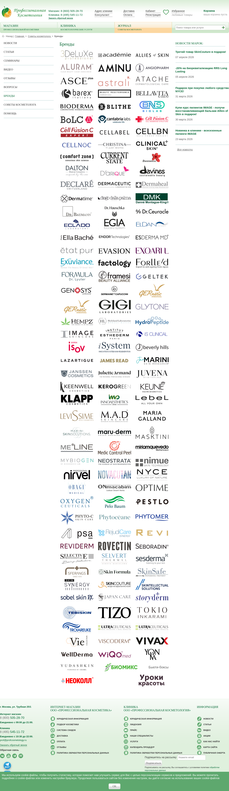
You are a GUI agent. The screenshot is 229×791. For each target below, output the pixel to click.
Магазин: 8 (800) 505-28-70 (66, 10)
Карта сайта (210, 747)
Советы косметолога (20, 104)
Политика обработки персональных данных (83, 753)
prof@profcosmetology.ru (13, 740)
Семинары (11, 60)
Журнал (143, 28)
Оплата (127, 14)
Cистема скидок (66, 730)
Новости (10, 43)
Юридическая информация (72, 719)
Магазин (28, 28)
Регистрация (153, 14)
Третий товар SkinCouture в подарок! (201, 51)
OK (114, 786)
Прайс (133, 730)
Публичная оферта (214, 753)
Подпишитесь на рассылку (160, 757)
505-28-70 (12, 718)
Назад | (10, 36)
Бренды (9, 95)
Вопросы (10, 87)
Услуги (134, 741)
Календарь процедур (142, 747)
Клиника (86, 28)
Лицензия (135, 724)
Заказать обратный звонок (61, 18)
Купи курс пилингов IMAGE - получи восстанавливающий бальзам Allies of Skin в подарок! (202, 111)
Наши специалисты (141, 736)
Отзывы (9, 78)
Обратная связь (9, 750)
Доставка (128, 11)
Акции (206, 736)
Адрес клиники (103, 11)
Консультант (102, 14)
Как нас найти (211, 741)
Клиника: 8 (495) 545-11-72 (66, 14)
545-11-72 (12, 732)
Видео (8, 69)
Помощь (10, 113)
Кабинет (150, 11)
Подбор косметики (68, 724)
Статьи (9, 51)
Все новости (185, 149)
